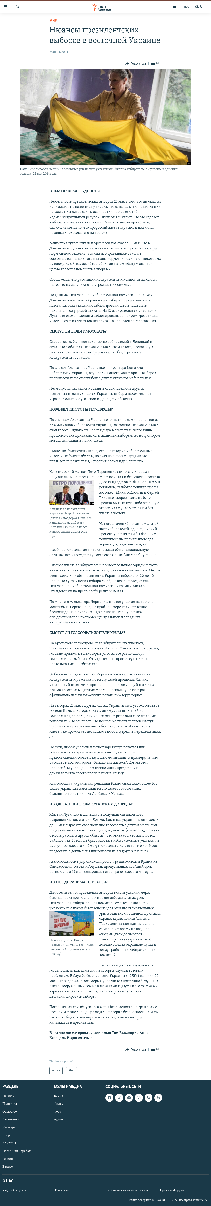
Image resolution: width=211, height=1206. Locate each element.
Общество (9, 1111)
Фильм (59, 1104)
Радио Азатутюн (14, 1190)
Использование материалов (127, 1190)
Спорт (6, 1135)
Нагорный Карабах (16, 1151)
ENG (186, 7)
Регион (7, 1158)
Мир (53, 21)
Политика (9, 1104)
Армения (9, 1143)
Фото (57, 1111)
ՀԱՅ (198, 7)
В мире (7, 1166)
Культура (8, 1127)
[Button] (135, 63)
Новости (8, 1096)
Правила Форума (172, 1190)
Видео (58, 1096)
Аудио (58, 1119)
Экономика (11, 1119)
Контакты (62, 1190)
